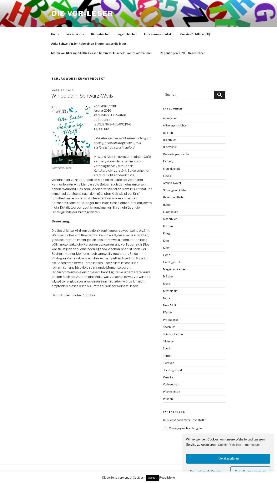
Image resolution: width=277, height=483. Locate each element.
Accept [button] (152, 477)
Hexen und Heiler (173, 197)
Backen (168, 132)
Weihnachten (171, 391)
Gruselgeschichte (174, 190)
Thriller (167, 355)
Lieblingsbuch (172, 262)
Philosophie (170, 319)
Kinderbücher (100, 34)
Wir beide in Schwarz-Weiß (82, 96)
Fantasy (168, 161)
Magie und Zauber (174, 269)
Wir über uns (75, 34)
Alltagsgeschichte (175, 125)
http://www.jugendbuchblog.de (182, 428)
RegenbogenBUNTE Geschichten (182, 53)
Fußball (167, 175)
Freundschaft (171, 168)
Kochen (168, 226)
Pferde (167, 312)
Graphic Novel (172, 183)
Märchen (168, 276)
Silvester (168, 341)
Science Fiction (173, 334)
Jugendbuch (170, 211)
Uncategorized (172, 370)
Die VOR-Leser (82, 13)
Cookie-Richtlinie (229, 444)
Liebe (166, 255)
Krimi (166, 240)
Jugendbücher (127, 34)
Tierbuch (168, 362)
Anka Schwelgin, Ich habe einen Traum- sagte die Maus (89, 43)
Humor (167, 204)
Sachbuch (169, 326)
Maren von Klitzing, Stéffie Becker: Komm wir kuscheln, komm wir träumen (102, 53)
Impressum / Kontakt (158, 34)
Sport (166, 348)
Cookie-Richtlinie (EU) (195, 34)
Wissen (168, 398)
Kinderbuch (170, 219)
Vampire (168, 377)
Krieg (166, 233)
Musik (167, 283)
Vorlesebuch (171, 384)
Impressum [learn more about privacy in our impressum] (252, 444)
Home (55, 34)
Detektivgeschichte (176, 154)
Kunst (167, 247)
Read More (167, 477)
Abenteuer (170, 118)
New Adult (169, 305)
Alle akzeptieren (228, 458)
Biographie (170, 147)
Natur (166, 298)
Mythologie (170, 290)
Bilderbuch (169, 139)
